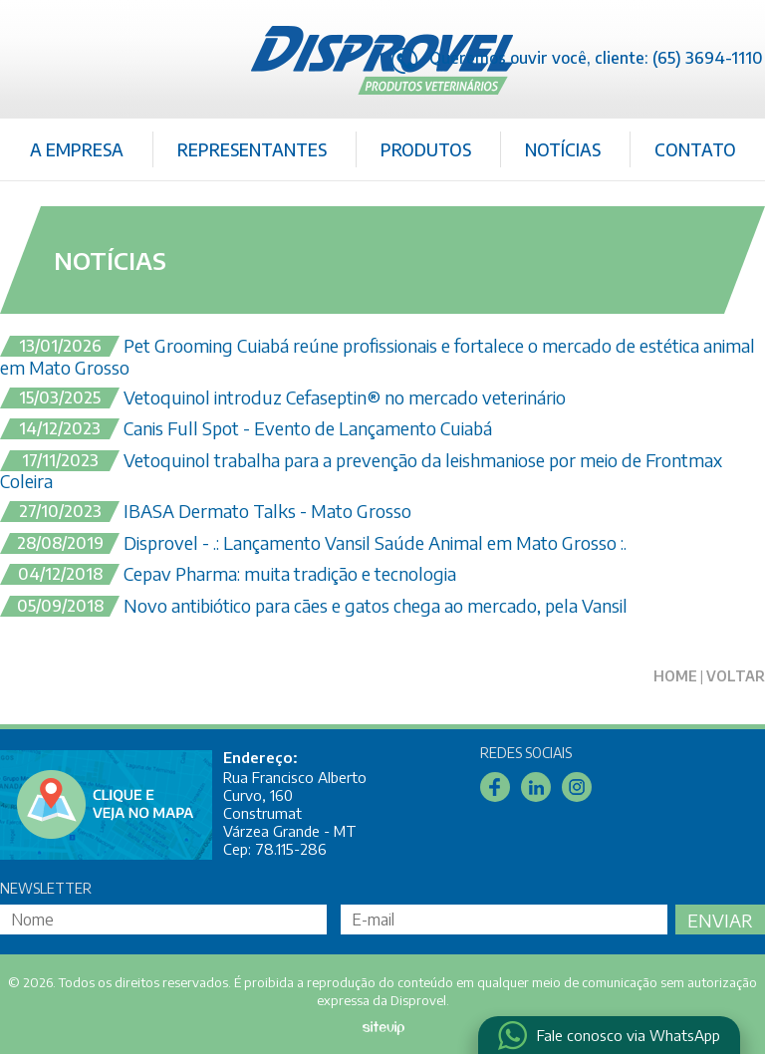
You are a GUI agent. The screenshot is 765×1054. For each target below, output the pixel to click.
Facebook (495, 787)
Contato (695, 149)
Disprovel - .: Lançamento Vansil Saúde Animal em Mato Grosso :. (313, 544)
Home (675, 675)
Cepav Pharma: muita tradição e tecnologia (228, 575)
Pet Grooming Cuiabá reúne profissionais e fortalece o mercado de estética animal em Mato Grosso (377, 357)
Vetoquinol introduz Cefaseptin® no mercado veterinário (283, 398)
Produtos (426, 149)
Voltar (735, 675)
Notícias (563, 149)
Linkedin (536, 787)
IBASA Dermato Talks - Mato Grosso (205, 512)
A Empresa (77, 149)
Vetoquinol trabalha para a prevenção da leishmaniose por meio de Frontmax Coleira (361, 471)
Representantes (252, 149)
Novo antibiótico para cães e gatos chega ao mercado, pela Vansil (314, 607)
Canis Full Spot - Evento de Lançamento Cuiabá (246, 429)
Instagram (577, 787)
